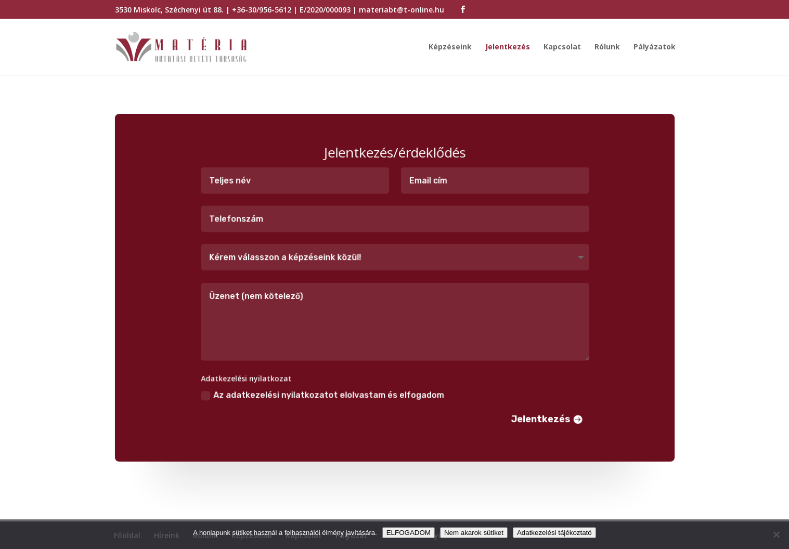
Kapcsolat (562, 47)
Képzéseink (450, 47)
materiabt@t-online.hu (401, 10)
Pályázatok (654, 47)
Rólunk (607, 47)
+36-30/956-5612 (261, 10)
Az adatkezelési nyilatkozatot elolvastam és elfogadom (323, 394)
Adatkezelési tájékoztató (554, 533)
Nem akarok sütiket (473, 533)
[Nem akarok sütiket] (776, 534)
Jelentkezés (507, 47)
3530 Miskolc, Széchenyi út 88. (169, 10)
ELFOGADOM (408, 533)
